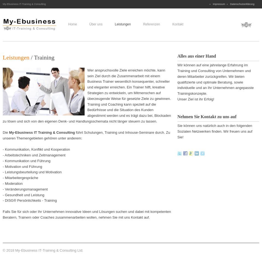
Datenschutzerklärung (242, 4)
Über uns (96, 24)
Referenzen (151, 24)
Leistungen (123, 24)
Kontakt (177, 24)
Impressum (219, 4)
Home (72, 24)
